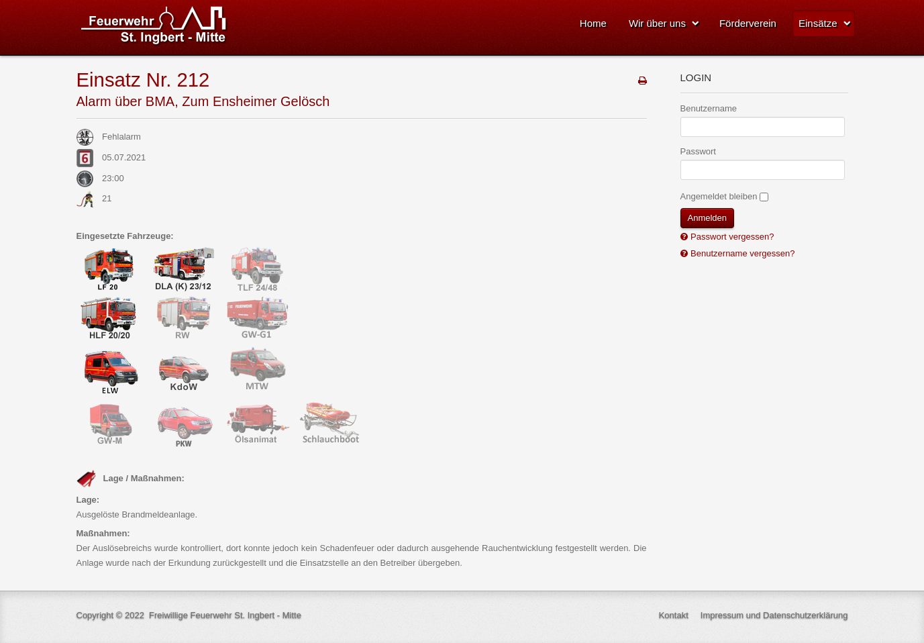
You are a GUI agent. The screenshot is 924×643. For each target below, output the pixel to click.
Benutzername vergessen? (741, 253)
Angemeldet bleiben (719, 196)
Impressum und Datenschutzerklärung (774, 615)
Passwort (698, 151)
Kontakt (673, 615)
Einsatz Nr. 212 (143, 79)
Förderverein (747, 23)
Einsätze (818, 23)
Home (593, 23)
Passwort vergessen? (731, 237)
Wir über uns (657, 23)
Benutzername (708, 108)
